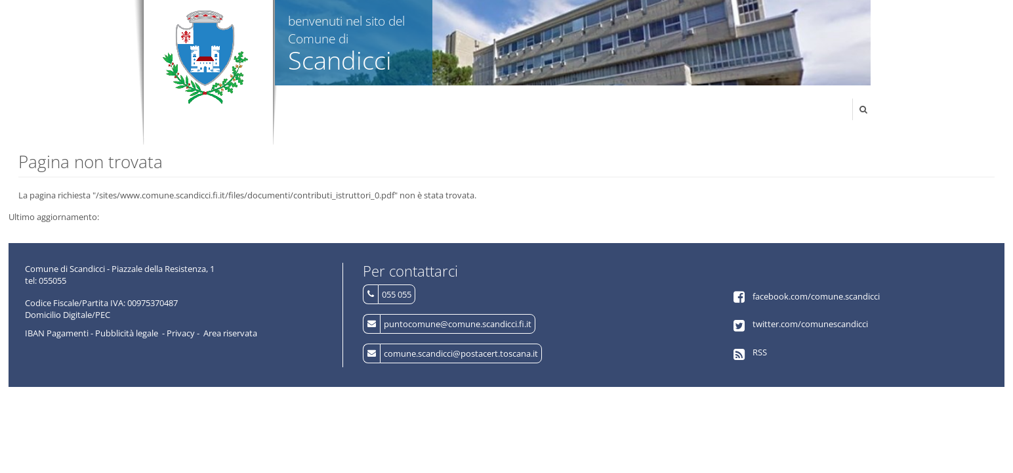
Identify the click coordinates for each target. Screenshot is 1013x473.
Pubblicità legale (126, 333)
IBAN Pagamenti (57, 333)
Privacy (181, 333)
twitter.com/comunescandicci (810, 324)
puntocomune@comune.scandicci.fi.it (457, 324)
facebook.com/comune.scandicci (816, 296)
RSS (760, 352)
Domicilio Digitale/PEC (67, 315)
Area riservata (230, 333)
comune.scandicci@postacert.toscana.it (461, 353)
